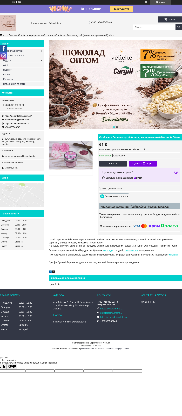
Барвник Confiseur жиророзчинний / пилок (31, 35)
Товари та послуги (12, 51)
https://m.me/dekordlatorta (17, 123)
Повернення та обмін (14, 84)
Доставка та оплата (13, 55)
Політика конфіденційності (118, 349)
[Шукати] (178, 27)
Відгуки (7, 60)
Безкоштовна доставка (116, 196)
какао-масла (131, 250)
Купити (113, 163)
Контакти (8, 79)
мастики (173, 254)
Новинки (7, 69)
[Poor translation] (12, 366)
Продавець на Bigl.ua (91, 346)
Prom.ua (106, 343)
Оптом (6, 74)
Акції (5, 65)
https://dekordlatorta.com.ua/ (18, 116)
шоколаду (107, 250)
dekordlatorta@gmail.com (17, 119)
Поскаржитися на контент (92, 349)
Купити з (142, 163)
